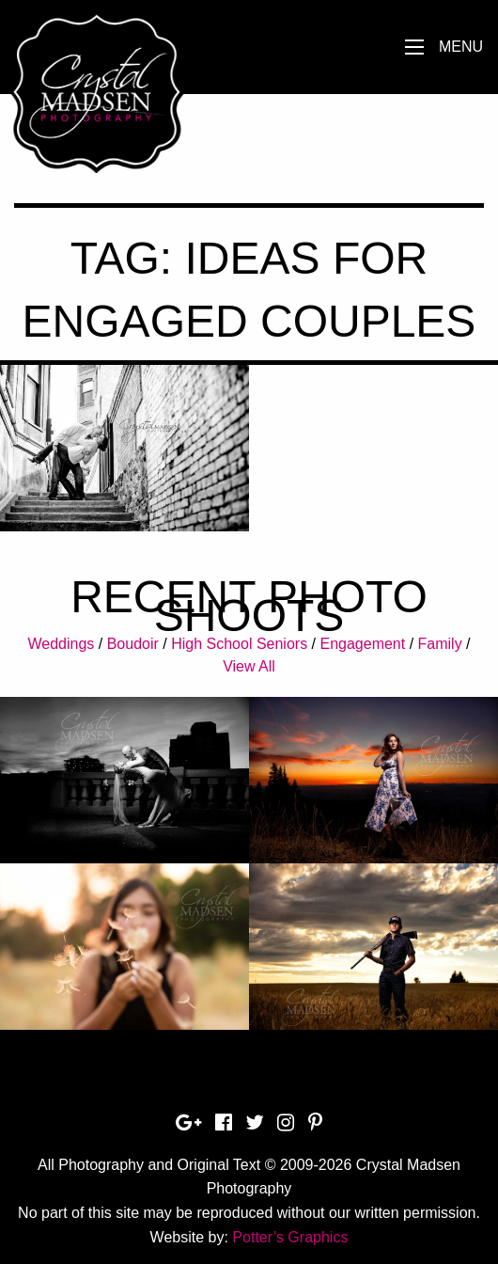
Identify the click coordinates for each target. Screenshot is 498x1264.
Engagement (362, 644)
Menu (461, 47)
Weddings (60, 644)
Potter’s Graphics (290, 1237)
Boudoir (133, 644)
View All (249, 666)
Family (440, 644)
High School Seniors (239, 644)
